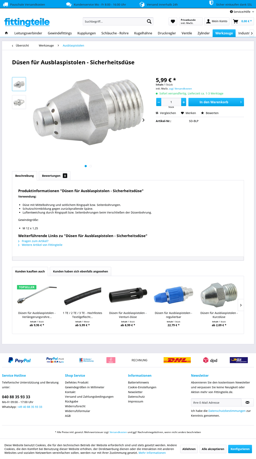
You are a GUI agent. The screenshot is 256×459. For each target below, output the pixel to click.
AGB (68, 416)
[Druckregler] (167, 33)
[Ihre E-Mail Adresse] (216, 402)
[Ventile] (187, 33)
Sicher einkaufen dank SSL (230, 3)
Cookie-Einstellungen (142, 387)
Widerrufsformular (77, 411)
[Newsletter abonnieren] (247, 402)
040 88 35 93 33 (16, 396)
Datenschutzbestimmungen (227, 411)
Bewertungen (54, 175)
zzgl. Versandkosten (180, 88)
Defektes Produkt (76, 382)
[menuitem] (118, 21)
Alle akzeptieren (213, 449)
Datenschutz (136, 396)
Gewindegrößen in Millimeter (84, 387)
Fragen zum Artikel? (33, 241)
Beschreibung (24, 176)
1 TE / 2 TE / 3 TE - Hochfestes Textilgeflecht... (82, 315)
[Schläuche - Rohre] (115, 33)
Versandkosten (118, 432)
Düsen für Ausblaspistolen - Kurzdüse (219, 315)
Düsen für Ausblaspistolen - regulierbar (173, 315)
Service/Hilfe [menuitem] (240, 12)
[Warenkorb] (242, 21)
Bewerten (210, 113)
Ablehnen (189, 449)
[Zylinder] (204, 33)
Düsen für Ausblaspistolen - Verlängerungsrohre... (37, 315)
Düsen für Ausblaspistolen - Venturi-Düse (128, 315)
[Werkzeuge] (224, 33)
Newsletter (135, 392)
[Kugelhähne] (143, 33)
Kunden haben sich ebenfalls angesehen (80, 271)
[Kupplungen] (87, 33)
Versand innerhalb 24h (158, 4)
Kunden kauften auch (30, 271)
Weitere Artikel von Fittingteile (40, 245)
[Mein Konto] (216, 21)
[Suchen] (149, 21)
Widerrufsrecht (75, 406)
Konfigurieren (240, 449)
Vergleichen (166, 113)
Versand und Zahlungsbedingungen (89, 396)
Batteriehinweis (138, 382)
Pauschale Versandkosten (23, 4)
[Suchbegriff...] (118, 21)
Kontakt (70, 392)
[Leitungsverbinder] (28, 33)
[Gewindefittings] (60, 33)
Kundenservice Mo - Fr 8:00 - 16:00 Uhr (95, 4)
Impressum (135, 401)
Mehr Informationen (152, 453)
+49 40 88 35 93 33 (29, 407)
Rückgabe (71, 401)
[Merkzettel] (173, 21)
